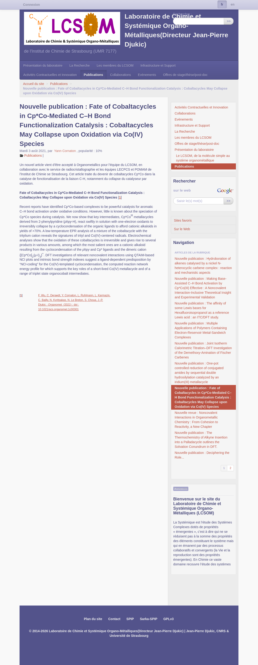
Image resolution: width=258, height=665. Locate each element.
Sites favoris (183, 220)
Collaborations (120, 75)
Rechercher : (182, 14)
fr (222, 4)
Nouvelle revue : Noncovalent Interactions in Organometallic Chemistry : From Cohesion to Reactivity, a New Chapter (196, 420)
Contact (114, 619)
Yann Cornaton (65, 151)
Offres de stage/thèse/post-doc (185, 75)
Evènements (147, 75)
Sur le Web (182, 229)
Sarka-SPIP (148, 619)
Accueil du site (33, 84)
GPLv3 (168, 619)
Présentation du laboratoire (42, 65)
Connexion (31, 5)
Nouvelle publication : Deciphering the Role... (202, 455)
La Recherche (79, 65)
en (232, 4)
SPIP (130, 619)
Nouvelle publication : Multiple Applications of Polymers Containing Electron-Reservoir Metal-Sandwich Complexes (201, 330)
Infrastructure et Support (158, 65)
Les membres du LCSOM (115, 65)
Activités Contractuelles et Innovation (50, 75)
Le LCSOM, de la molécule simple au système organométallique (203, 158)
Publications (93, 75)
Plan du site (93, 619)
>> (229, 21)
